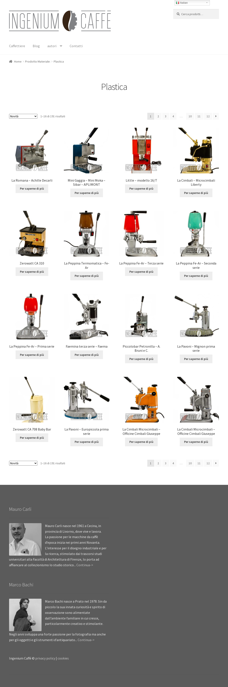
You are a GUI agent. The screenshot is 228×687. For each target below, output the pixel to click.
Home (18, 61)
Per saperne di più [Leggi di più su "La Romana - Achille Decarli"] (32, 188)
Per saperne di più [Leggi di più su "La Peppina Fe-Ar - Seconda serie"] (196, 276)
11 (199, 116)
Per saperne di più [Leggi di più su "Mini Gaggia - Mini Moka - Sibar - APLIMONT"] (87, 193)
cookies (63, 658)
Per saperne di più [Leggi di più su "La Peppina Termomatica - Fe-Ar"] (87, 276)
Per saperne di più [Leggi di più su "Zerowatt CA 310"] (32, 272)
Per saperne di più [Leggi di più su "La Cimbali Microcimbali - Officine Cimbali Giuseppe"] (141, 442)
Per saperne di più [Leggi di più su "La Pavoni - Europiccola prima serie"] (87, 442)
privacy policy (45, 658)
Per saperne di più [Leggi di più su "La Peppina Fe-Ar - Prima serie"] (32, 355)
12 (208, 116)
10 (190, 116)
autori (51, 46)
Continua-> (84, 565)
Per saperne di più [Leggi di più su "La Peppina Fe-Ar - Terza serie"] (141, 272)
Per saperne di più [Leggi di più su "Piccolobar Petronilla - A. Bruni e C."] (141, 359)
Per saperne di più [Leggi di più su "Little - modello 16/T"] (141, 188)
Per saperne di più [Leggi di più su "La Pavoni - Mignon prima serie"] (196, 359)
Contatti (76, 46)
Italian (182, 3)
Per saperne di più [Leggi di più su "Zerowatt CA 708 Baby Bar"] (32, 438)
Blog (36, 46)
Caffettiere (17, 46)
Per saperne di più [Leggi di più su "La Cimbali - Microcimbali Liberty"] (196, 193)
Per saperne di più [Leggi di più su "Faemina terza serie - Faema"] (87, 355)
